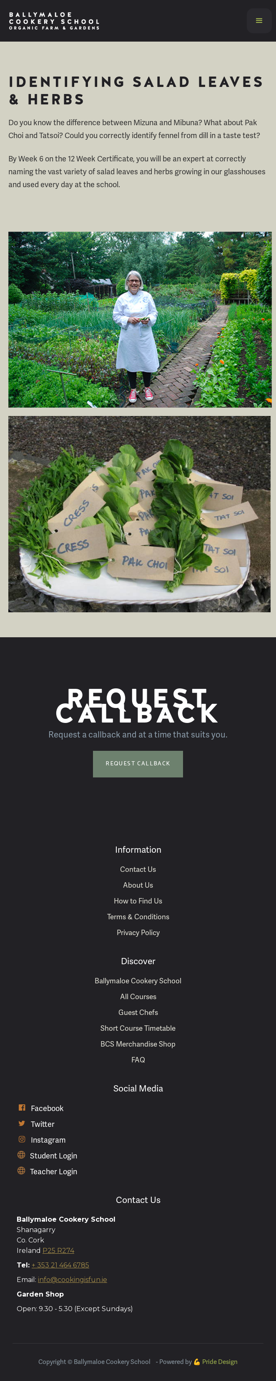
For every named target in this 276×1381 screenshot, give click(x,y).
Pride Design (220, 1362)
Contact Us (138, 869)
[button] (259, 20)
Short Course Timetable (138, 1028)
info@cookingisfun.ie (72, 1280)
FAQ (138, 1060)
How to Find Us (138, 901)
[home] (52, 21)
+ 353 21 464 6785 (60, 1265)
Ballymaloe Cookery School (138, 981)
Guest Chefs (138, 1012)
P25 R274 (58, 1251)
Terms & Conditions (138, 917)
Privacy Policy (138, 932)
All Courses (138, 996)
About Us (138, 885)
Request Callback (137, 764)
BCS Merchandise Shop (138, 1044)
